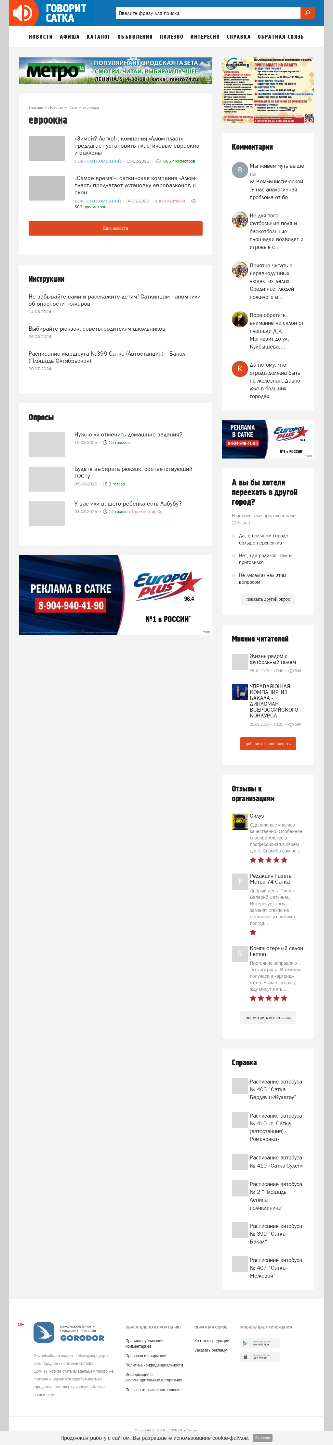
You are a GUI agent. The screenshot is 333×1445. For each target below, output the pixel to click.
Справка (244, 1063)
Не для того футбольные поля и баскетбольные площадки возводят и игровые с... (276, 231)
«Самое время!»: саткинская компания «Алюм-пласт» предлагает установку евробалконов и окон (135, 184)
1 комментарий (146, 508)
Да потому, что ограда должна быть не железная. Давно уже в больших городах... (275, 380)
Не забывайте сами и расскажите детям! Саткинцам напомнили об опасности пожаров (115, 299)
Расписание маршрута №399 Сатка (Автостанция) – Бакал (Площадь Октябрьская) (107, 355)
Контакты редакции (211, 1341)
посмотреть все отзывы (268, 1017)
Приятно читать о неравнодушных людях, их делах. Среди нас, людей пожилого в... (272, 281)
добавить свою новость (268, 743)
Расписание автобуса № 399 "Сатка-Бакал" (276, 1234)
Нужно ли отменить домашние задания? (128, 431)
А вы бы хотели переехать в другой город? (265, 492)
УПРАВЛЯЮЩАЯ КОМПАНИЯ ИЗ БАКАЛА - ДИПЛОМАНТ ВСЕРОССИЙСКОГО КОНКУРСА (274, 700)
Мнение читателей (260, 639)
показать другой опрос (268, 599)
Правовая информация (146, 1355)
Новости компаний (98, 160)
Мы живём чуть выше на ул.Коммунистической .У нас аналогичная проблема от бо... (277, 182)
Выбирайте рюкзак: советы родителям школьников (97, 326)
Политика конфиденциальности (154, 1365)
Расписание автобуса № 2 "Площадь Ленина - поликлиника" (276, 1196)
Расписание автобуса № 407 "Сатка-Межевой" (276, 1268)
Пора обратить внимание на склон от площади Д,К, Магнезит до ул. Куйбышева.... (277, 331)
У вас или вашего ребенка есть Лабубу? (128, 500)
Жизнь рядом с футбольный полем (273, 659)
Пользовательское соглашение (154, 1390)
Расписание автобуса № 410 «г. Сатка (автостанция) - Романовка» (276, 1127)
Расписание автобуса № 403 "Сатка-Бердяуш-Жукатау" (276, 1089)
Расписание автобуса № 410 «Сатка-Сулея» (276, 1161)
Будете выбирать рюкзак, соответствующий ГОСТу (133, 470)
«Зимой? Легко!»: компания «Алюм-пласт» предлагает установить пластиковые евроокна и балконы (136, 144)
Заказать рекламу (210, 1350)
